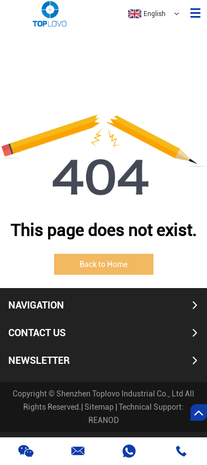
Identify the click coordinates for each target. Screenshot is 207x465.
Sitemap (99, 407)
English (147, 13)
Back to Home (103, 264)
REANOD (103, 420)
